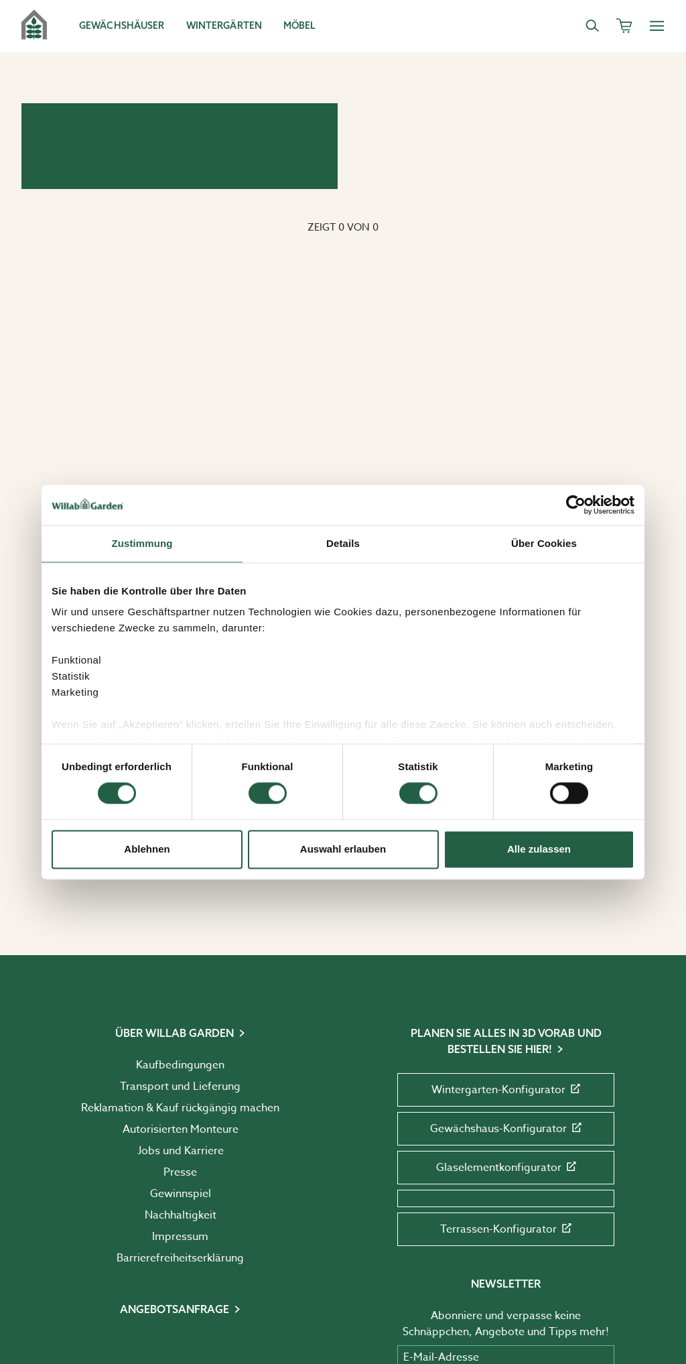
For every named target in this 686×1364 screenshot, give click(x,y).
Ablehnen (146, 849)
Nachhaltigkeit (180, 1215)
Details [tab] (343, 543)
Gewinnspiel (180, 1194)
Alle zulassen (539, 849)
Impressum (180, 1237)
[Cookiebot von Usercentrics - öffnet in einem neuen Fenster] (575, 505)
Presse (180, 1172)
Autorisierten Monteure (180, 1129)
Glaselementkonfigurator (506, 1168)
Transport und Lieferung (180, 1086)
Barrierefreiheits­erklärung (180, 1258)
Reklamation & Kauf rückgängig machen (180, 1108)
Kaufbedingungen (180, 1065)
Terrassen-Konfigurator (505, 1229)
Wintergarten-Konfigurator (505, 1090)
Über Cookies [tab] (544, 543)
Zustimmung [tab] (142, 543)
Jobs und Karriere (180, 1151)
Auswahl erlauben (343, 849)
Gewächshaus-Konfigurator (505, 1129)
